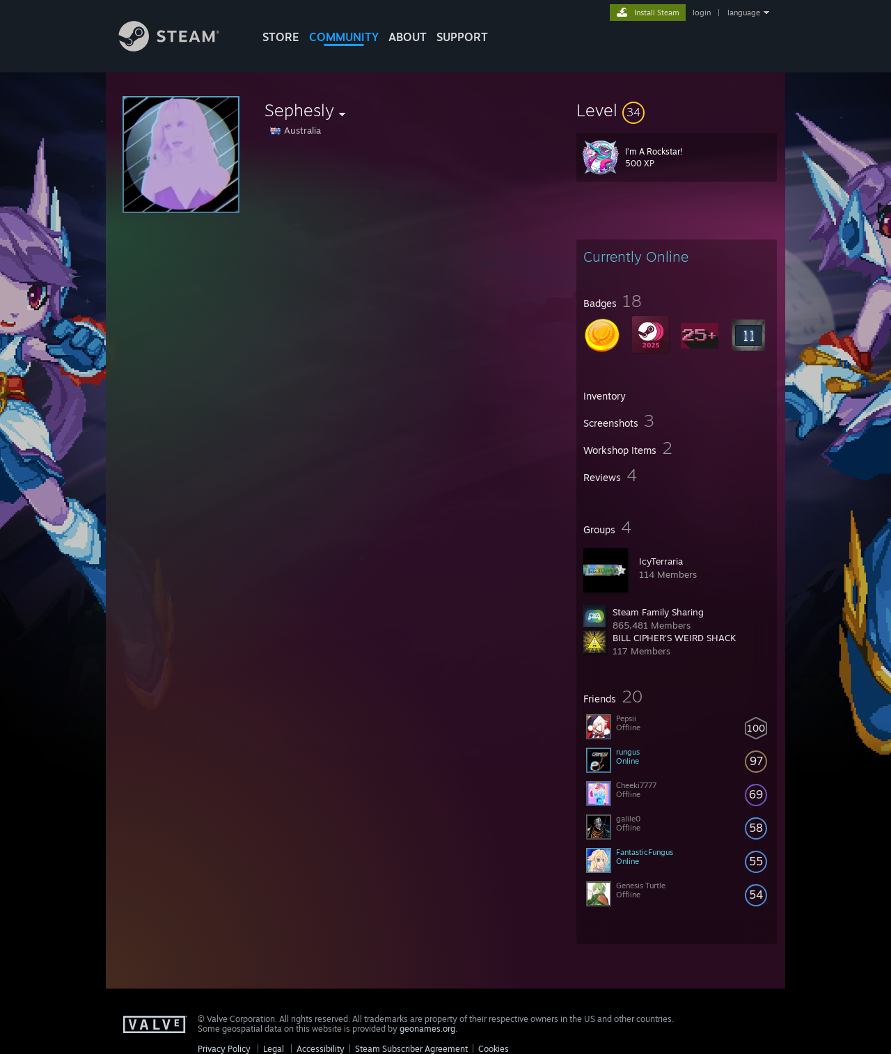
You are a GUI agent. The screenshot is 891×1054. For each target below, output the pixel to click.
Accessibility (321, 1049)
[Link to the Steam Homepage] (179, 48)
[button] (676, 110)
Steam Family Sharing (658, 612)
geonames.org (427, 1028)
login (702, 12)
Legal (273, 1049)
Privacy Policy (224, 1049)
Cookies (493, 1049)
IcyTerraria (661, 561)
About (407, 37)
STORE (280, 37)
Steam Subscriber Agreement (411, 1049)
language (743, 12)
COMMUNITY (344, 37)
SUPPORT (462, 37)
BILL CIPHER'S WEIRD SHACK (674, 637)
